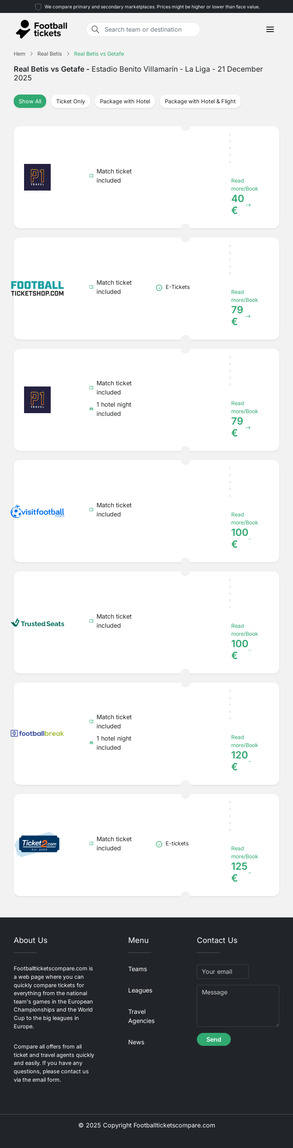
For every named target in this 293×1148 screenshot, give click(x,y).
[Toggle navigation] (270, 29)
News (136, 1042)
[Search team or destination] (150, 29)
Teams (137, 969)
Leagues (140, 990)
